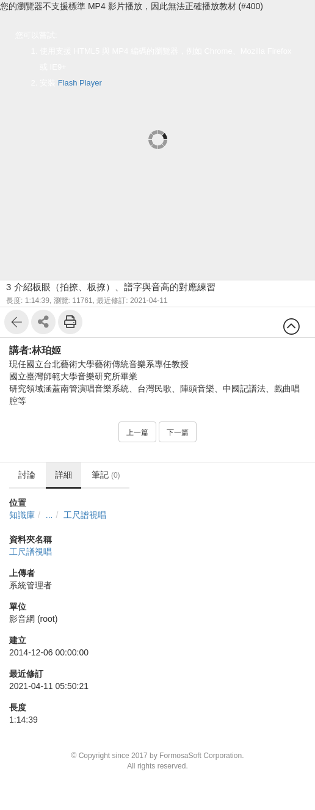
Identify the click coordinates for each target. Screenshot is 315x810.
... (49, 515)
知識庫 (22, 515)
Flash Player (80, 82)
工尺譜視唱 (84, 515)
